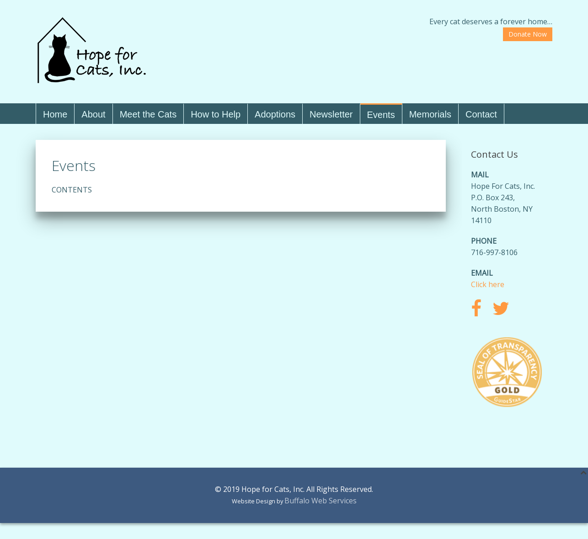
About (93, 114)
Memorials (430, 114)
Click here (487, 284)
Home (55, 114)
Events (381, 115)
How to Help (216, 114)
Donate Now (527, 34)
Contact (481, 114)
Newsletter (331, 114)
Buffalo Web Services (320, 501)
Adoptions (275, 114)
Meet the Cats (148, 114)
